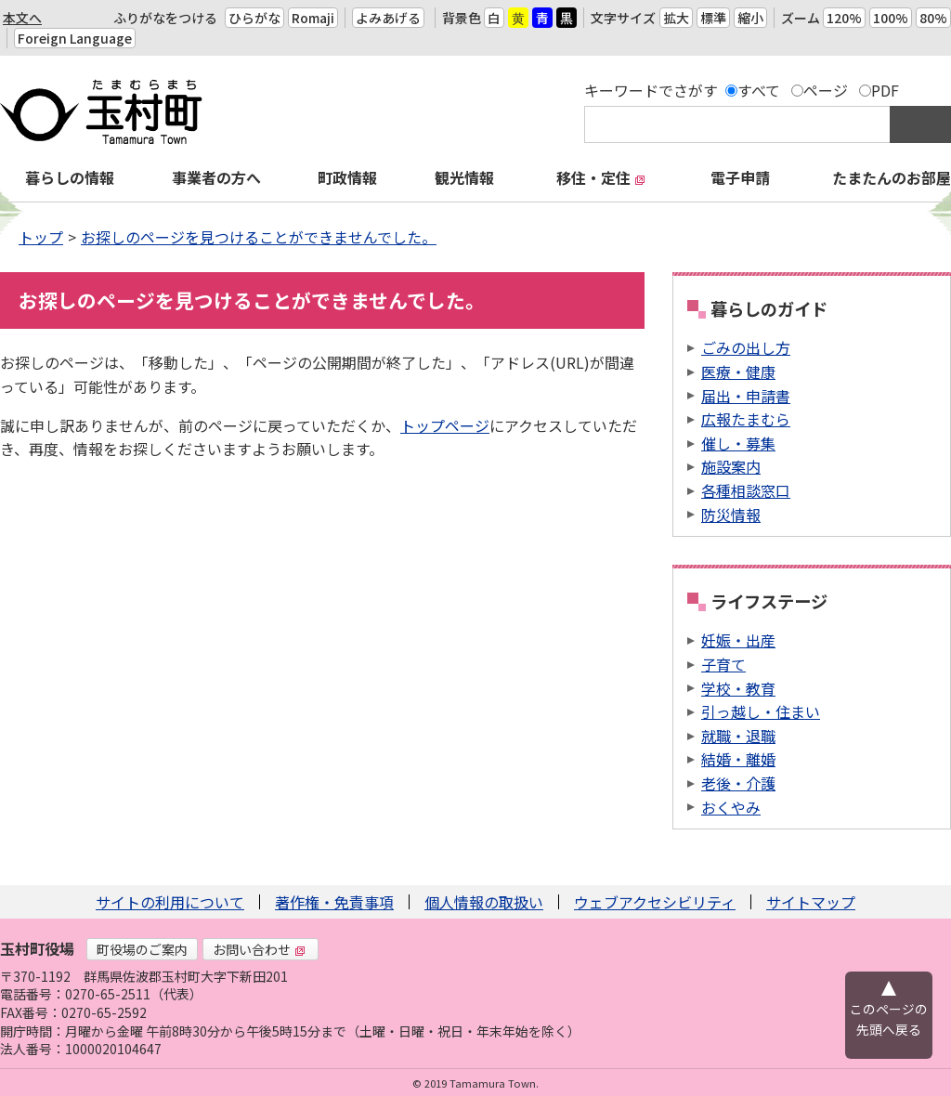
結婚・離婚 (738, 759)
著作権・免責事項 (334, 902)
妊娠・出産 (738, 640)
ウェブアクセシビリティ (655, 902)
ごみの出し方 (745, 347)
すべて (758, 90)
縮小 (750, 17)
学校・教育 (738, 688)
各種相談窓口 (745, 490)
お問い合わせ (259, 949)
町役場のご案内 (142, 949)
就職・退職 (738, 735)
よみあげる (388, 17)
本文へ (22, 17)
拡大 (676, 17)
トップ (41, 237)
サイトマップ (810, 902)
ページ (825, 90)
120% (844, 17)
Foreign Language (75, 38)
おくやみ (731, 807)
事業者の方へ (216, 177)
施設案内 (731, 466)
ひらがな (254, 17)
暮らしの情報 (69, 177)
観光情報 (464, 177)
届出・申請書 (745, 396)
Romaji (313, 17)
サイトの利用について (170, 902)
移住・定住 (600, 177)
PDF (885, 90)
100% (890, 17)
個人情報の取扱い (483, 902)
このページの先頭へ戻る (889, 1018)
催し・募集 (738, 443)
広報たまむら (745, 419)
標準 (713, 17)
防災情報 (731, 514)
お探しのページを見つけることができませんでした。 (258, 237)
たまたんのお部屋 (891, 177)
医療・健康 (738, 371)
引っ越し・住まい (760, 711)
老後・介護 (738, 783)
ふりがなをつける (165, 17)
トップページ (444, 425)
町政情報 (347, 177)
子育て (723, 664)
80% (933, 17)
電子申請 (740, 177)
